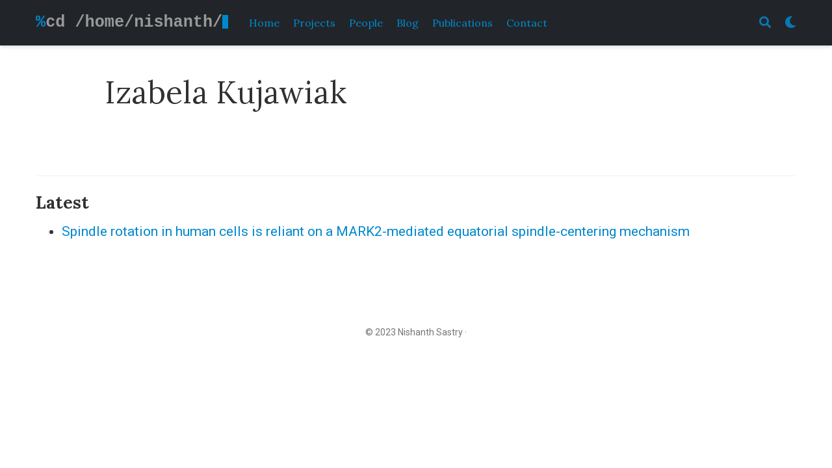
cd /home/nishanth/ (134, 22)
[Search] (765, 23)
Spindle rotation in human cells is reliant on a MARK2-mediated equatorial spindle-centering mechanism (376, 231)
